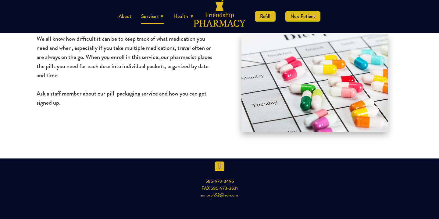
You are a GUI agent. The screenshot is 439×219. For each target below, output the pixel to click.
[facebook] (219, 166)
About (125, 16)
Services (152, 16)
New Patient (303, 16)
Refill (265, 16)
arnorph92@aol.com (219, 195)
